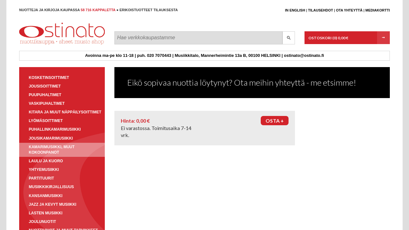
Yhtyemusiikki (44, 169)
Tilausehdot (320, 10)
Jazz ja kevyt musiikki (52, 204)
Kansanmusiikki (45, 196)
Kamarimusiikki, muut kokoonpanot (51, 150)
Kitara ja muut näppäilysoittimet (65, 112)
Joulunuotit (42, 221)
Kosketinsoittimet (49, 77)
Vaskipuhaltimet (47, 103)
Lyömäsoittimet (46, 121)
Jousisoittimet (45, 86)
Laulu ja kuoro (46, 161)
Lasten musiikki (45, 213)
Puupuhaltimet (45, 95)
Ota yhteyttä (349, 10)
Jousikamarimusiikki (51, 138)
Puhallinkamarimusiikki (55, 129)
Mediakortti (378, 10)
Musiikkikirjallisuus (51, 187)
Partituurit (41, 178)
